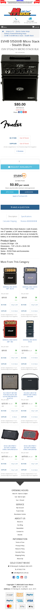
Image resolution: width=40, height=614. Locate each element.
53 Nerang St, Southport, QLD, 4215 (20, 566)
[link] (14, 577)
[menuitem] (19, 112)
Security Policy (20, 552)
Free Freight (30, 21)
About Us (20, 522)
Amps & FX (10, 31)
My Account (20, 508)
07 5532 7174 (20, 569)
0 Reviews (20, 151)
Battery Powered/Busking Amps (15, 33)
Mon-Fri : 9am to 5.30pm (20, 494)
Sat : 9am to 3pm (20, 497)
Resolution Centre (20, 514)
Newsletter (20, 528)
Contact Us (20, 531)
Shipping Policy (20, 555)
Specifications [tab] (26, 216)
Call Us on (16, 21)
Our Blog (20, 525)
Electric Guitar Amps (23, 31)
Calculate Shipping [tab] (10, 221)
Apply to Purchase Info (20, 196)
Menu (4, 27)
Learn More (29, 192)
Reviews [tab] (29, 221)
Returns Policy (20, 549)
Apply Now (9, 192)
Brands (20, 535)
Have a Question (20, 207)
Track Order (20, 511)
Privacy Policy (20, 546)
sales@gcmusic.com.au (20, 573)
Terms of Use (20, 542)
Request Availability (20, 167)
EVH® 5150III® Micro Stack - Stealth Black (19, 36)
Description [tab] (12, 216)
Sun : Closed (20, 500)
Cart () (35, 27)
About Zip (20, 559)
